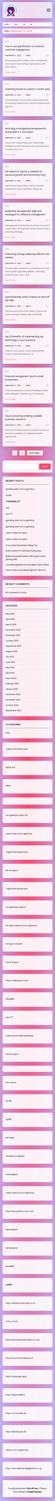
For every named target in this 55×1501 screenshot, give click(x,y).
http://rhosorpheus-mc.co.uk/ (20, 1211)
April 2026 (10, 619)
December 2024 (13, 694)
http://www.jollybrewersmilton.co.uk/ (23, 1339)
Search (45, 466)
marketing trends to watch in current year (27, 89)
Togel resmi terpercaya (17, 749)
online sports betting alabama (19, 1035)
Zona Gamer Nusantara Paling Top (21, 545)
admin (28, 55)
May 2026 (10, 613)
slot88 (8, 495)
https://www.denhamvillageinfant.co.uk (24, 1468)
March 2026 (11, 624)
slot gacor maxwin (14, 943)
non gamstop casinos (16, 907)
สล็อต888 (10, 999)
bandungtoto (12, 1174)
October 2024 (12, 705)
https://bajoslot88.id (15, 1394)
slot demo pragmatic (15, 1156)
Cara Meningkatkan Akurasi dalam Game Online (27, 564)
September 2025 (13, 646)
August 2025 (11, 651)
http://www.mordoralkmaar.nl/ (19, 1358)
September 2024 (13, 710)
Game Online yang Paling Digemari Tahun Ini (25, 570)
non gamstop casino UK (17, 815)
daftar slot (10, 767)
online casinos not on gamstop (20, 1192)
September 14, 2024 (13, 55)
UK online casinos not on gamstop (21, 925)
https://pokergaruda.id (16, 1376)
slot (7, 507)
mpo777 (9, 1017)
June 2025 (10, 662)
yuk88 (9, 1284)
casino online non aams (16, 532)
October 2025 (12, 640)
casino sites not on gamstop (19, 833)
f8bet (8, 785)
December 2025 (13, 629)
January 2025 (12, 689)
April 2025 (10, 672)
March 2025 (11, 678)
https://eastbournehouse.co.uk (20, 1303)
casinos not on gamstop (17, 1450)
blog (7, 41)
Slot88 (9, 1100)
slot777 (9, 514)
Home (6, 24)
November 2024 (13, 699)
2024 (16, 24)
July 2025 (10, 656)
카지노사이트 (12, 1321)
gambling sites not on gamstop (20, 489)
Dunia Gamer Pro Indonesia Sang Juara (23, 550)
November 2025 (13, 635)
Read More (10, 73)
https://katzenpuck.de (16, 1431)
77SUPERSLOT (13, 501)
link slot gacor (12, 870)
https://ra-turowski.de (16, 1413)
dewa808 (10, 1266)
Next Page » (35, 452)
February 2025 (12, 683)
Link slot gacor (12, 962)
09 (24, 24)
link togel (10, 1137)
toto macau (11, 1082)
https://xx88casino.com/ (17, 980)
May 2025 (10, 667)
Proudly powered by (23, 1488)
